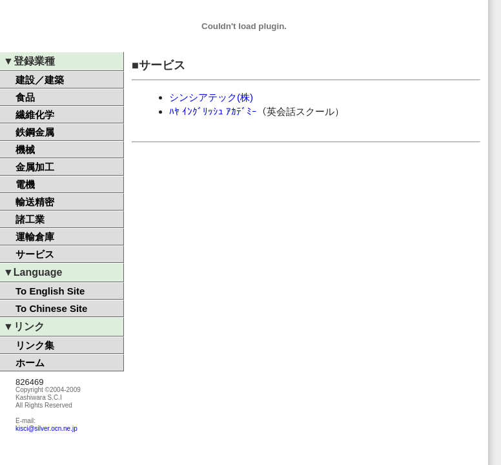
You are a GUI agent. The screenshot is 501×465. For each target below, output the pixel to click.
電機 (25, 184)
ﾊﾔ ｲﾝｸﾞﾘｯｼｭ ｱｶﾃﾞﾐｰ (213, 111)
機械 (25, 149)
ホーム (30, 362)
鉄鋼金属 (34, 132)
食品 (25, 97)
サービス (34, 254)
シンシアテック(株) (211, 97)
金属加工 (34, 166)
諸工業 (30, 219)
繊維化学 (34, 114)
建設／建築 (39, 79)
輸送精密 (34, 201)
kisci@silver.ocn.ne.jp (46, 428)
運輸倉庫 (34, 236)
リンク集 (34, 345)
